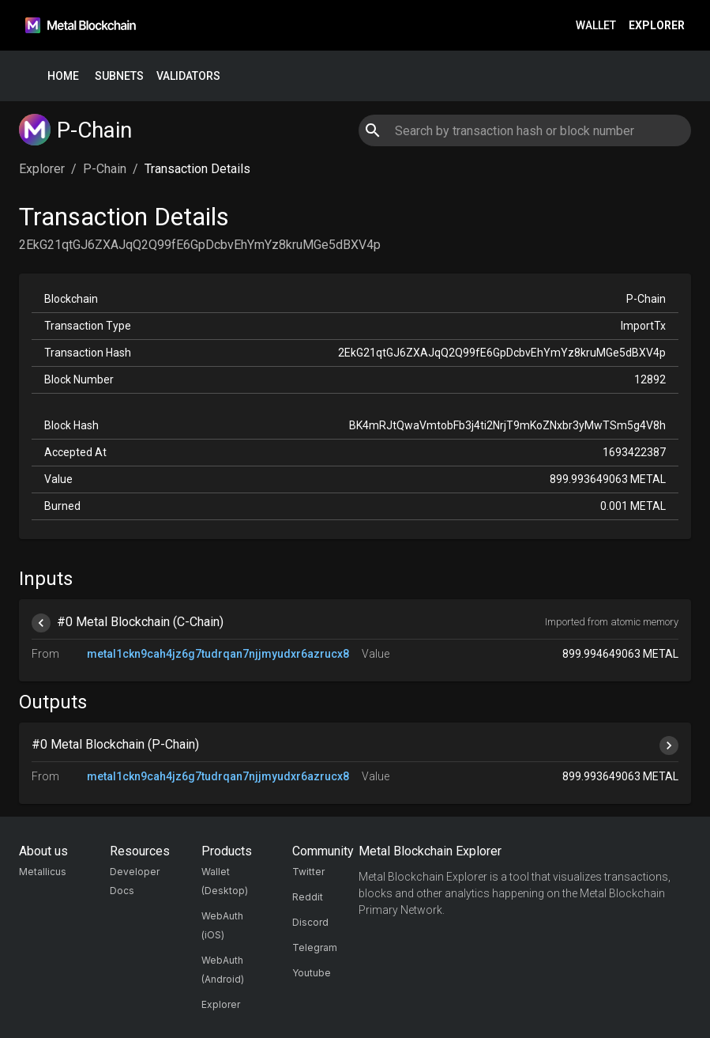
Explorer (656, 25)
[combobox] (525, 130)
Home (63, 76)
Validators (188, 76)
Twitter (308, 872)
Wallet (595, 25)
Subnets (119, 76)
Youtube (311, 973)
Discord (310, 922)
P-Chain (104, 168)
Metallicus (42, 872)
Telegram (314, 947)
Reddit (307, 897)
